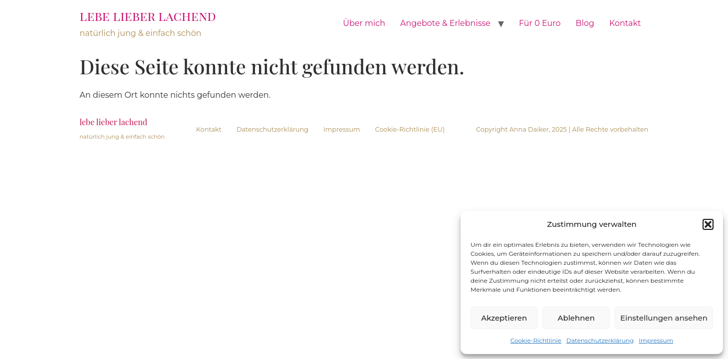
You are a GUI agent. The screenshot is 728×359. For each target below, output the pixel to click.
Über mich (364, 23)
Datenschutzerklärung (600, 340)
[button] (708, 224)
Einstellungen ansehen (664, 318)
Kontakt (625, 23)
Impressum (656, 340)
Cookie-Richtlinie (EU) (410, 129)
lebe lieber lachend (148, 15)
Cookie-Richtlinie (535, 340)
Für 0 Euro (540, 23)
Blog (585, 23)
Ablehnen (575, 318)
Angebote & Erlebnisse (445, 23)
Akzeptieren (504, 318)
